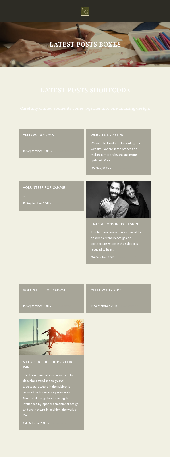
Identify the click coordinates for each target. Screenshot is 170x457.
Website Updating (108, 135)
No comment (62, 151)
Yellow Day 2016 (38, 135)
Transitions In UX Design (114, 224)
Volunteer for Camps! (44, 188)
